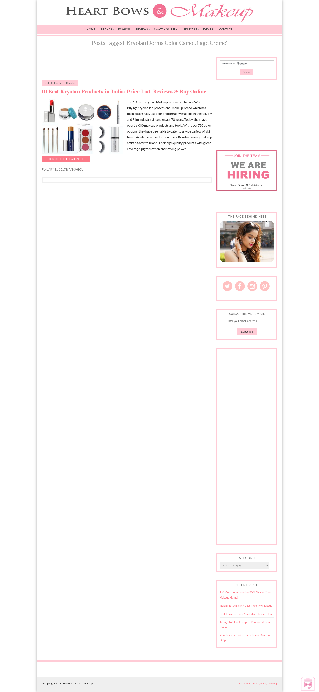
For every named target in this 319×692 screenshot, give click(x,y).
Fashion (124, 29)
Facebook (240, 286)
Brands (106, 29)
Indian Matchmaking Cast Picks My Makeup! (246, 605)
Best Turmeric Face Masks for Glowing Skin (246, 614)
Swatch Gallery (165, 29)
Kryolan (70, 83)
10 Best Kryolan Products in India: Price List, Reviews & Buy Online (124, 92)
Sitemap (273, 683)
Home (91, 29)
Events (208, 29)
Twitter (227, 286)
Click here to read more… (66, 159)
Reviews (142, 29)
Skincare (190, 29)
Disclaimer (244, 683)
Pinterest (265, 286)
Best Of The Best (54, 83)
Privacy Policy (259, 683)
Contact (225, 29)
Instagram (252, 286)
